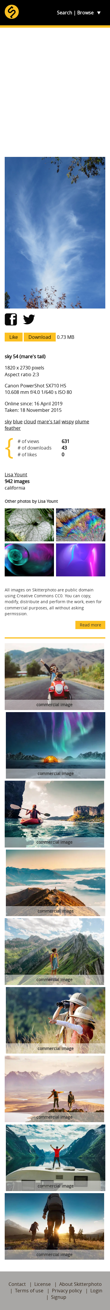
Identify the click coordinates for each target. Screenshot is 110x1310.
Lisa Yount (16, 474)
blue (18, 421)
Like (13, 337)
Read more (90, 625)
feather (13, 428)
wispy (68, 421)
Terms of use (29, 1290)
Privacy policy (67, 1290)
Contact (17, 1284)
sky (8, 421)
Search (64, 12)
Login (96, 1290)
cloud (30, 421)
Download (39, 337)
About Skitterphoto (80, 1284)
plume (82, 421)
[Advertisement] (55, 92)
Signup (58, 1297)
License (42, 1284)
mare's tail (48, 421)
